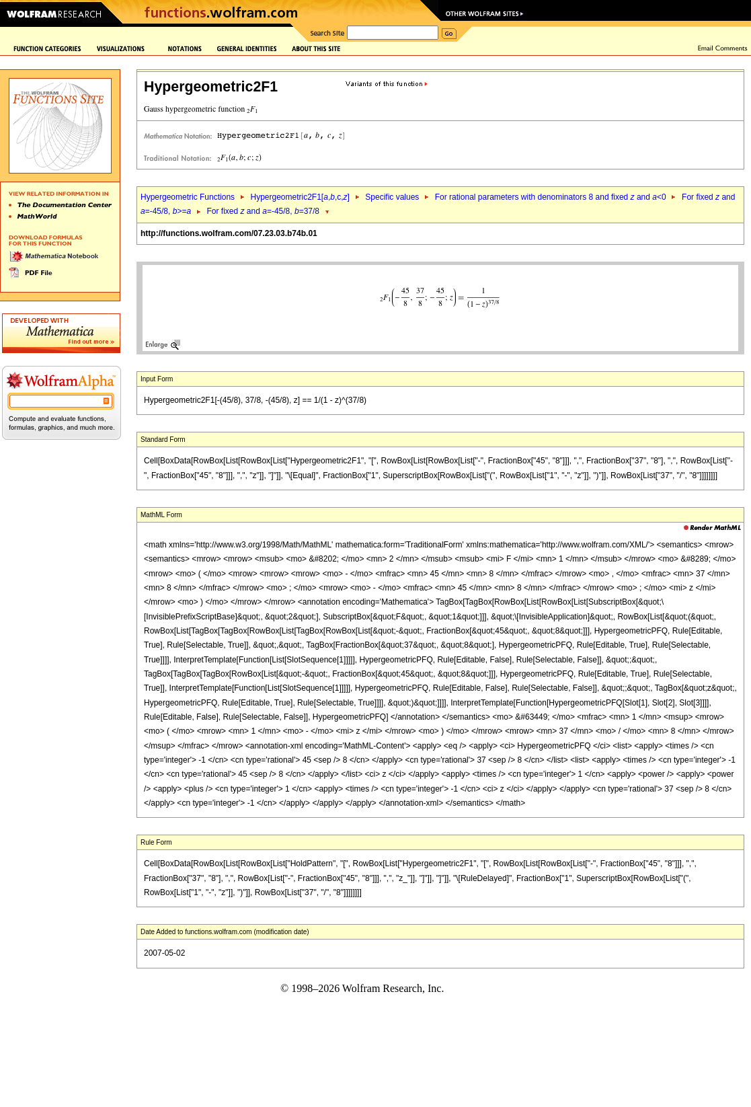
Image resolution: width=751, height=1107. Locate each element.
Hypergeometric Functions (188, 197)
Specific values (392, 197)
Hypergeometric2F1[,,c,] (299, 197)
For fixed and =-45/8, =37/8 (263, 211)
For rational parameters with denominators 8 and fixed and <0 (550, 197)
